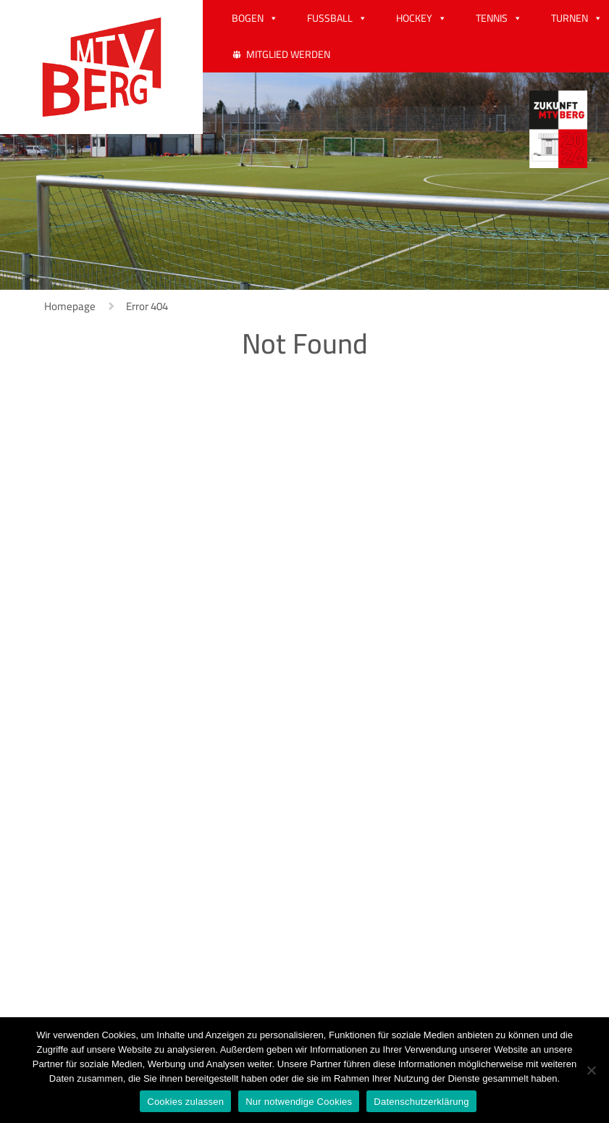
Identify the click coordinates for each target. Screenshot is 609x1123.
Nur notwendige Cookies (298, 1101)
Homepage (70, 306)
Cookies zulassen (185, 1101)
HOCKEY (414, 18)
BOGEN (248, 18)
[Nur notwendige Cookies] (591, 1070)
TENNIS (492, 18)
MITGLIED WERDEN (288, 54)
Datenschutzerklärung (421, 1101)
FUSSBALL (330, 18)
